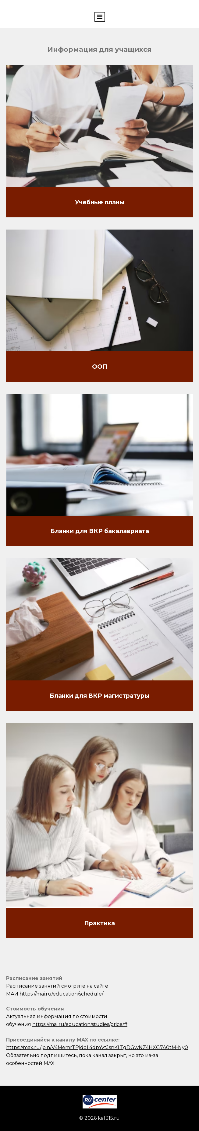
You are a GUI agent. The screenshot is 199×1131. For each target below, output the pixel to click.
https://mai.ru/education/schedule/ (61, 994)
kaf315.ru (109, 1118)
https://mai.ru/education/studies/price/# (79, 1024)
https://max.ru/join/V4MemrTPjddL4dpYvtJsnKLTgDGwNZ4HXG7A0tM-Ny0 (97, 1047)
